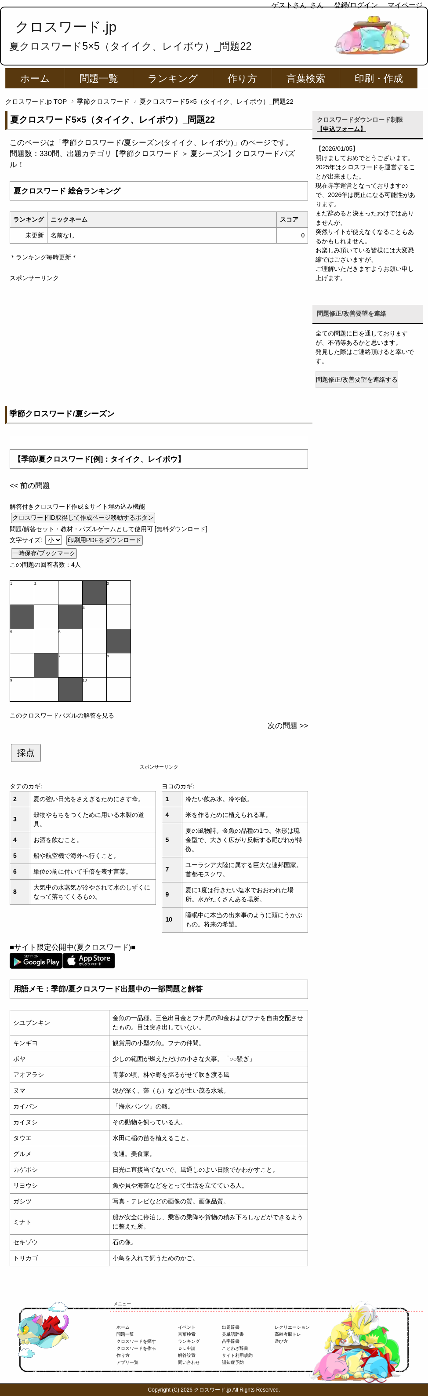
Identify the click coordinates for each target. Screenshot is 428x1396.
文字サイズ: (27, 539)
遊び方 (281, 1341)
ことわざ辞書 (235, 1348)
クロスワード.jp (65, 27)
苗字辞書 (230, 1341)
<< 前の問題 (30, 485)
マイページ (405, 5)
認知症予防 (233, 1362)
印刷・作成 (379, 78)
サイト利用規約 (237, 1355)
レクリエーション (292, 1327)
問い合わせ (189, 1362)
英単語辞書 (233, 1334)
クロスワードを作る (136, 1348)
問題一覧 (99, 78)
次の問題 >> (288, 726)
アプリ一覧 (127, 1362)
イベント (187, 1327)
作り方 (242, 78)
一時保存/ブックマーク (44, 553)
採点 (26, 753)
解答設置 (187, 1355)
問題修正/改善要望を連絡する (357, 379)
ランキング (173, 78)
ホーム (35, 78)
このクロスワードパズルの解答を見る (62, 715)
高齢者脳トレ (288, 1334)
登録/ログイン (356, 5)
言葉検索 (306, 78)
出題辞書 (230, 1327)
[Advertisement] (159, 344)
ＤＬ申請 (187, 1348)
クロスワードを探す (136, 1341)
